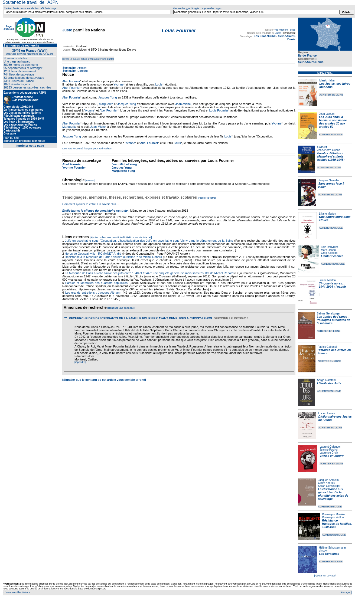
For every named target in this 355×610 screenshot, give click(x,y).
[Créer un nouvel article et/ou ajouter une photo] (88, 59)
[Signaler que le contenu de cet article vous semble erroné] (104, 379)
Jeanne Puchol (328, 449)
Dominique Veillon (333, 517)
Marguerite (106, 104)
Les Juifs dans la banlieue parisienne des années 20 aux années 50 (333, 121)
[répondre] (80, 362)
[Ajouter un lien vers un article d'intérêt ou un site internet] (121, 237)
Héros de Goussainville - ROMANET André (93, 253)
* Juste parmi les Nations (16, 592)
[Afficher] (81, 68)
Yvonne (118, 84)
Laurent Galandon (330, 446)
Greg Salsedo (329, 252)
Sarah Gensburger (329, 485)
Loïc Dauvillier (329, 246)
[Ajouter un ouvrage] (325, 575)
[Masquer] (82, 71)
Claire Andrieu (326, 482)
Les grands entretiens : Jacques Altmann (93, 292)
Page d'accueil (9, 27)
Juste (67, 30)
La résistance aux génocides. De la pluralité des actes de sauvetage (333, 493)
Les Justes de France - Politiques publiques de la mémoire (333, 320)
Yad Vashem (281, 29)
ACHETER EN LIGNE (331, 94)
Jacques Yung (107, 97)
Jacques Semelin (328, 180)
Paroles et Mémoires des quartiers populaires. (96, 282)
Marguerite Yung (123, 170)
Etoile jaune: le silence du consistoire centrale (95, 210)
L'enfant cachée (332, 256)
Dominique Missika (333, 514)
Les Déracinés (329, 553)
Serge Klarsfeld (326, 380)
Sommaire (69, 67)
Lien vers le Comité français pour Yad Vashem (87, 148)
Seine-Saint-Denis (311, 62)
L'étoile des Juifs (329, 383)
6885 (292, 29)
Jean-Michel (183, 104)
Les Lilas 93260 (265, 36)
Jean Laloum (326, 113)
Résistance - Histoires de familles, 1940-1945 (337, 524)
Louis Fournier (218, 110)
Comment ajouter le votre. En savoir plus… (90, 204)
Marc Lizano (328, 249)
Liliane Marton (327, 213)
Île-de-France (307, 55)
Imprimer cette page (30, 145)
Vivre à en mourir (332, 455)
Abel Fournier (71, 81)
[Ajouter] (90, 180)
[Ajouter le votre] (207, 197)
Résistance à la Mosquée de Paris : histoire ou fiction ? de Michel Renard (113, 256)
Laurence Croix (329, 452)
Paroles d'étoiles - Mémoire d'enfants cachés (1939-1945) (330, 156)
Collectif (322, 147)
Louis (158, 84)
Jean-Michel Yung (124, 164)
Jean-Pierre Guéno (328, 150)
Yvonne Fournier (74, 167)
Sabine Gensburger (328, 313)
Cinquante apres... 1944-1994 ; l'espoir (332, 285)
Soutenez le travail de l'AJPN (30, 2)
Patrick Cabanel (327, 346)
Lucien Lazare (327, 413)
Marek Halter (327, 80)
